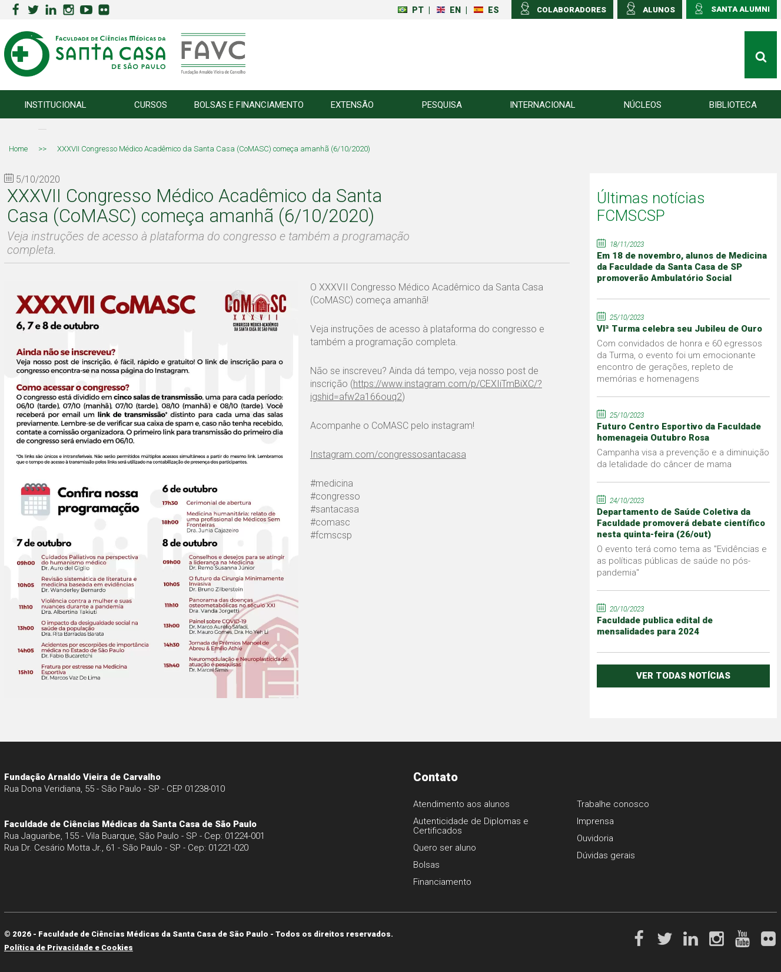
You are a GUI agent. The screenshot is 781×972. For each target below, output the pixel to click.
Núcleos (643, 105)
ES (486, 10)
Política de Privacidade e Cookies (68, 947)
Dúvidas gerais (606, 855)
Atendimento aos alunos (461, 804)
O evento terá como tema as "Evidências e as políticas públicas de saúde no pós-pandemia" (682, 561)
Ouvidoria (595, 838)
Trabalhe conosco (613, 804)
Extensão (352, 105)
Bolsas (426, 864)
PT (411, 10)
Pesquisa (442, 105)
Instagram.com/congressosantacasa (388, 454)
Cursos (150, 105)
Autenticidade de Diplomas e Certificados (471, 826)
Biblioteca (733, 105)
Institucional (55, 105)
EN (449, 10)
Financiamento (442, 882)
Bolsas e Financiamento (249, 105)
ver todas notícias (683, 675)
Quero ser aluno (444, 847)
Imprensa (595, 821)
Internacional (543, 105)
